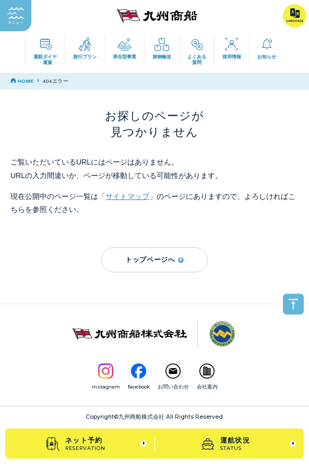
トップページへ (154, 260)
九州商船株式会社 (141, 416)
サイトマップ (127, 196)
